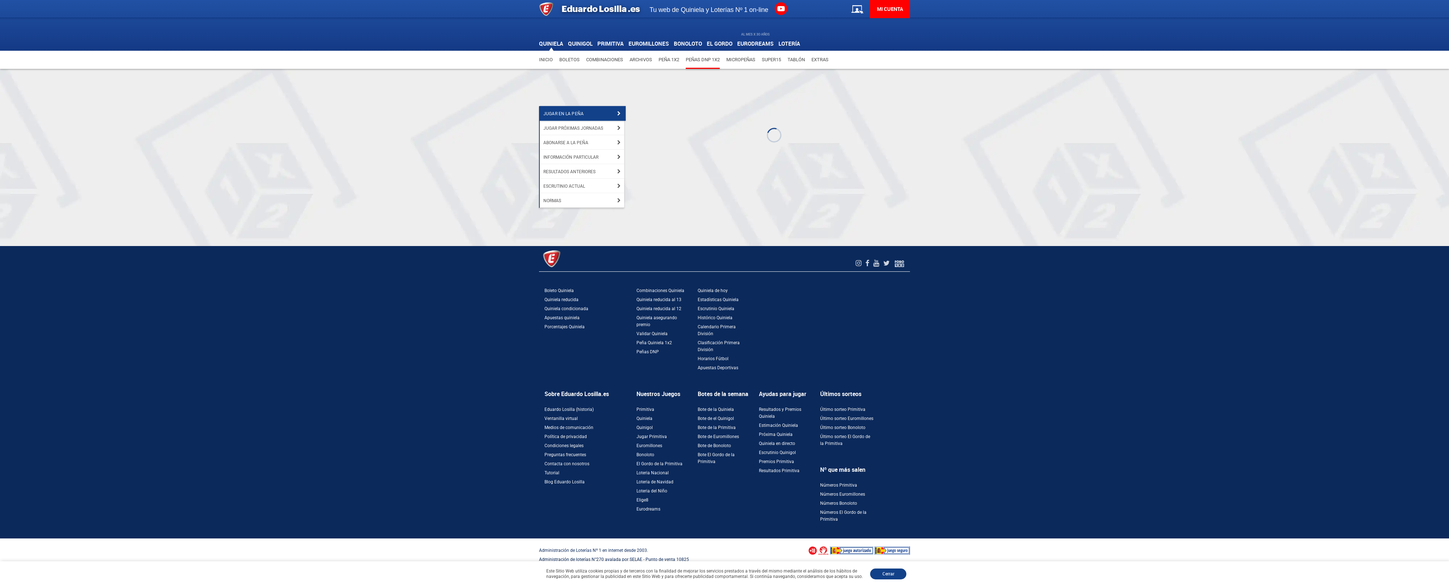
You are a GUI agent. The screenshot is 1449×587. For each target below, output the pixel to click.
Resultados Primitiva (779, 470)
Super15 (771, 59)
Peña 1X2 (669, 59)
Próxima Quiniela (776, 434)
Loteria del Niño (651, 491)
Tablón (796, 59)
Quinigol (644, 427)
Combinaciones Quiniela (660, 290)
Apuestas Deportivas (718, 367)
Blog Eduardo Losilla (564, 481)
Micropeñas (740, 59)
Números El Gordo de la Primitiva (843, 516)
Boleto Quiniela (559, 290)
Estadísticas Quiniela (718, 299)
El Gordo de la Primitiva (659, 463)
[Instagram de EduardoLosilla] (859, 263)
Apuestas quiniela (562, 317)
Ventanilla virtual (561, 418)
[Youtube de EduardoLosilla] (877, 263)
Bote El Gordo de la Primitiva (716, 458)
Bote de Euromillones (718, 436)
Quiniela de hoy (713, 290)
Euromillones (649, 445)
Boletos (569, 59)
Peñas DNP (647, 351)
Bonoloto (645, 454)
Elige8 (642, 500)
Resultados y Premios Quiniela (780, 413)
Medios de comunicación (568, 427)
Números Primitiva (838, 485)
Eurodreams (648, 509)
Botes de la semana (723, 394)
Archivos (641, 59)
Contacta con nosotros (566, 463)
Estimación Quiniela (778, 425)
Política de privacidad (565, 436)
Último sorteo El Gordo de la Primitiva (845, 440)
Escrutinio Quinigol (777, 452)
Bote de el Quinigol (716, 418)
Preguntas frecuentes (565, 454)
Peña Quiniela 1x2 (654, 342)
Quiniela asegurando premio (656, 321)
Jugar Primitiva (651, 436)
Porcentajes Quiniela (564, 326)
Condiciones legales (564, 445)
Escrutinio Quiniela (716, 308)
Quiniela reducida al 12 (658, 308)
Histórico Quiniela (715, 317)
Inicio (546, 59)
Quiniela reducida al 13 (658, 299)
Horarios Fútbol (713, 358)
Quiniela (644, 418)
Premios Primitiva (776, 461)
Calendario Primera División (717, 330)
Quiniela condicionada (566, 308)
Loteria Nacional (652, 472)
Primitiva (645, 409)
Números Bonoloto (838, 503)
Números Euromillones (842, 494)
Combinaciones (604, 59)
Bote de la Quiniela (716, 409)
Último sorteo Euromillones (846, 418)
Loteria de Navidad (654, 481)
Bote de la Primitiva (717, 427)
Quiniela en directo (777, 443)
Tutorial (551, 472)
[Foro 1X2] (899, 263)
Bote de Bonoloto (714, 445)
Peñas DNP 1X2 (703, 59)
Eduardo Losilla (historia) (569, 409)
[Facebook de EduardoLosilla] (868, 263)
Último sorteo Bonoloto (842, 427)
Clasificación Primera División (719, 346)
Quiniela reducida (561, 299)
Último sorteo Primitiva (842, 409)
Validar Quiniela (652, 333)
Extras (819, 59)
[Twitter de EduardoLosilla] (887, 263)
